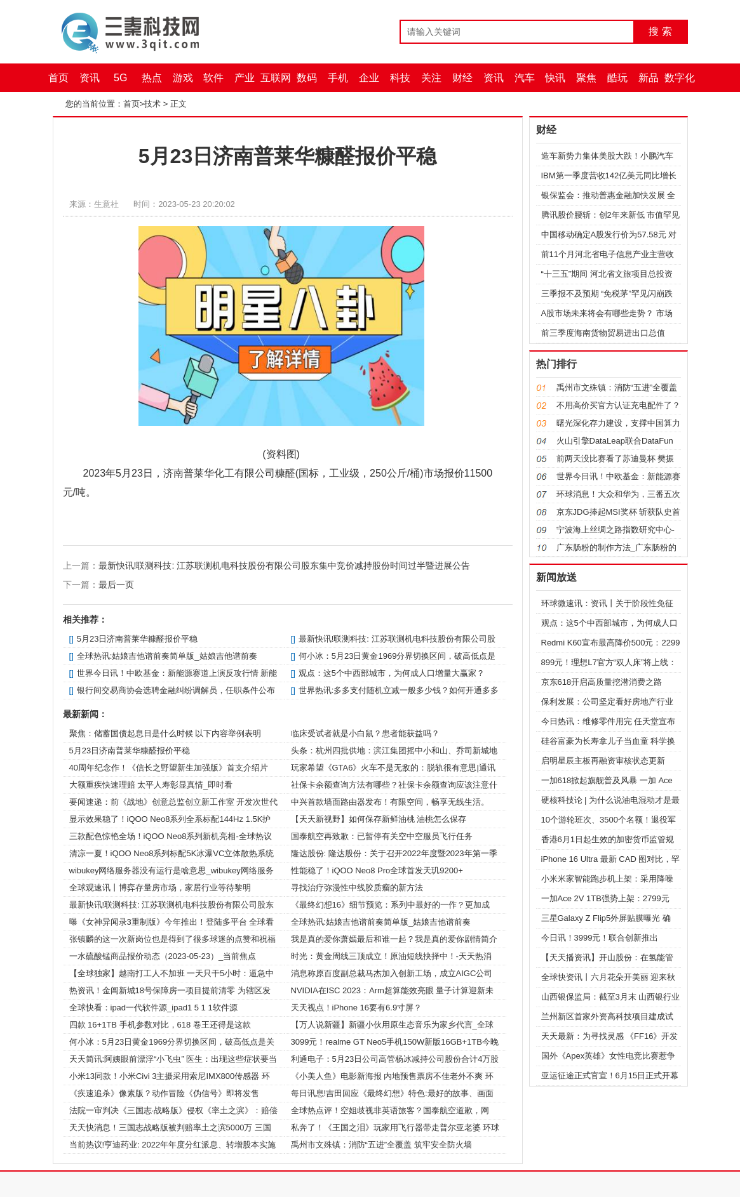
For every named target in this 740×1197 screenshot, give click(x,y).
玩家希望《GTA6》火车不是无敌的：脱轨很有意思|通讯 (393, 767)
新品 (648, 77)
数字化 (679, 77)
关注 (431, 77)
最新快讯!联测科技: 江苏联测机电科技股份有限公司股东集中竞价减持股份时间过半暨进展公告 (284, 565)
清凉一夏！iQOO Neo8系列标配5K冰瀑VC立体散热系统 (171, 853)
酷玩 (617, 77)
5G (120, 77)
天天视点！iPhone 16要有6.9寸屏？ (356, 1007)
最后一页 (116, 584)
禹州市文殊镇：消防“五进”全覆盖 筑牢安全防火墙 (381, 1144)
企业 (369, 77)
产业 (244, 77)
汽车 (525, 77)
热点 (152, 77)
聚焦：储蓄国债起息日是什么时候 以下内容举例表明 (165, 733)
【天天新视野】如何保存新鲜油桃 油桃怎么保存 (379, 819)
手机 (338, 77)
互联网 (275, 77)
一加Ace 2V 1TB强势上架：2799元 (605, 898)
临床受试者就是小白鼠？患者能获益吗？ (365, 733)
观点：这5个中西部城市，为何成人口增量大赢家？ (392, 673)
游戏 (183, 77)
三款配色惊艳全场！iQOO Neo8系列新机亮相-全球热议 (170, 836)
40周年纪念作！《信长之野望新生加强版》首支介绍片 (168, 767)
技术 (152, 104)
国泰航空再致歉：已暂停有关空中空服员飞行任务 (382, 836)
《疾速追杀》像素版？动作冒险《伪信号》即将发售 (164, 1093)
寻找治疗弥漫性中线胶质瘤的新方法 (357, 887)
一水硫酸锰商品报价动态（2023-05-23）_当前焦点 (163, 956)
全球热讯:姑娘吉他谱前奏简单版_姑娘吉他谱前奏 (167, 656)
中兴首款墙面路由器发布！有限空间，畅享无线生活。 (390, 802)
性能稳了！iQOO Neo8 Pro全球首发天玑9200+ (377, 870)
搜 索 (660, 31)
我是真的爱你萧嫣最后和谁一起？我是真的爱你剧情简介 (394, 939)
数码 (307, 77)
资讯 (89, 77)
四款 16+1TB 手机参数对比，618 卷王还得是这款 (160, 1024)
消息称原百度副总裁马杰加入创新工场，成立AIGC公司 (392, 973)
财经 (462, 77)
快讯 (555, 77)
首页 (58, 77)
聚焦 (586, 77)
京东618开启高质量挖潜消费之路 (602, 682)
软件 (213, 77)
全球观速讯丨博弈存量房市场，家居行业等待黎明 (160, 887)
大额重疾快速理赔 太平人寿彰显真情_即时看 (151, 785)
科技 (400, 77)
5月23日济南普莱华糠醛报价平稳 (137, 639)
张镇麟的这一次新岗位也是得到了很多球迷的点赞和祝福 (172, 939)
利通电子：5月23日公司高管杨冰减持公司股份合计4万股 (395, 1059)
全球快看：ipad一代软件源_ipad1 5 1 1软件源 (153, 1007)
